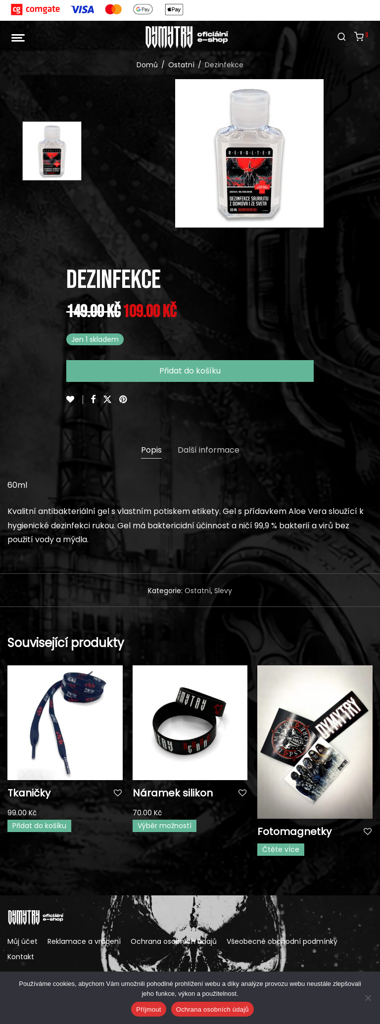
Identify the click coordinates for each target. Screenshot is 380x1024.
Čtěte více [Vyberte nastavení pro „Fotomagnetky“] (280, 849)
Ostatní (181, 65)
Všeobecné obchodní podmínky (282, 941)
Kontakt (20, 957)
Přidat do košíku (190, 370)
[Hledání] (341, 37)
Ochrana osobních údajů (174, 941)
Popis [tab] (151, 450)
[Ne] (368, 998)
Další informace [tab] (208, 450)
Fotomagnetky (294, 831)
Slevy (223, 591)
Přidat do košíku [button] (39, 826)
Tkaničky (28, 793)
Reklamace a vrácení (84, 941)
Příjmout (148, 1009)
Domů (147, 65)
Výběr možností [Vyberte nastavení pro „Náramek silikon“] (164, 826)
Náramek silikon (173, 793)
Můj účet (22, 941)
